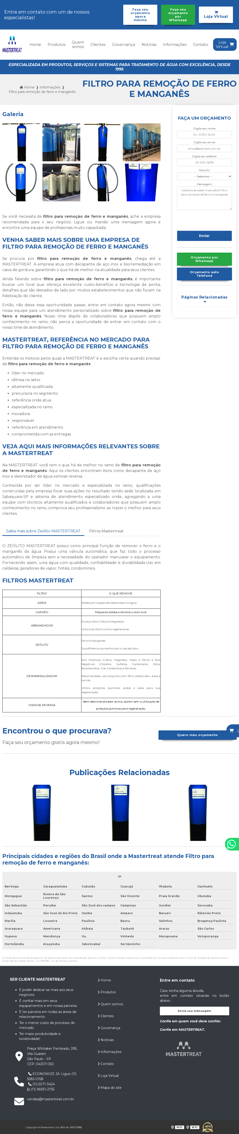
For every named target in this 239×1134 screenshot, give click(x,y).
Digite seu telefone (204, 156)
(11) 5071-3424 (41, 1084)
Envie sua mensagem (194, 1010)
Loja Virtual (108, 1076)
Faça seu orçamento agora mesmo (140, 15)
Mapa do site (110, 1088)
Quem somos (78, 44)
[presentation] (205, 219)
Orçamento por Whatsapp (204, 259)
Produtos (56, 44)
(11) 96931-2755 (40, 1089)
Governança (123, 44)
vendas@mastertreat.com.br (50, 1099)
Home (35, 44)
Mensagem (204, 184)
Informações (174, 44)
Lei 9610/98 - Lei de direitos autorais (56, 960)
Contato (200, 44)
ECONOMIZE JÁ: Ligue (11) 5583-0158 (51, 1076)
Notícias (149, 44)
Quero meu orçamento (197, 735)
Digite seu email (204, 142)
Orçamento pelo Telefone (204, 273)
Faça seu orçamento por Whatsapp (178, 15)
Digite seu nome (204, 128)
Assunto (204, 170)
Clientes (98, 44)
